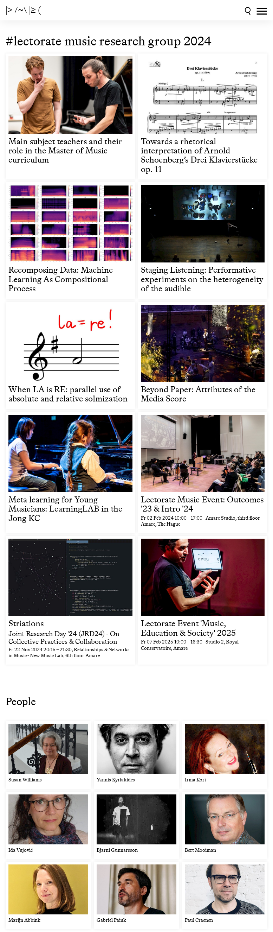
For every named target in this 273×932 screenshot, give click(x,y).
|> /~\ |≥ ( (23, 10)
